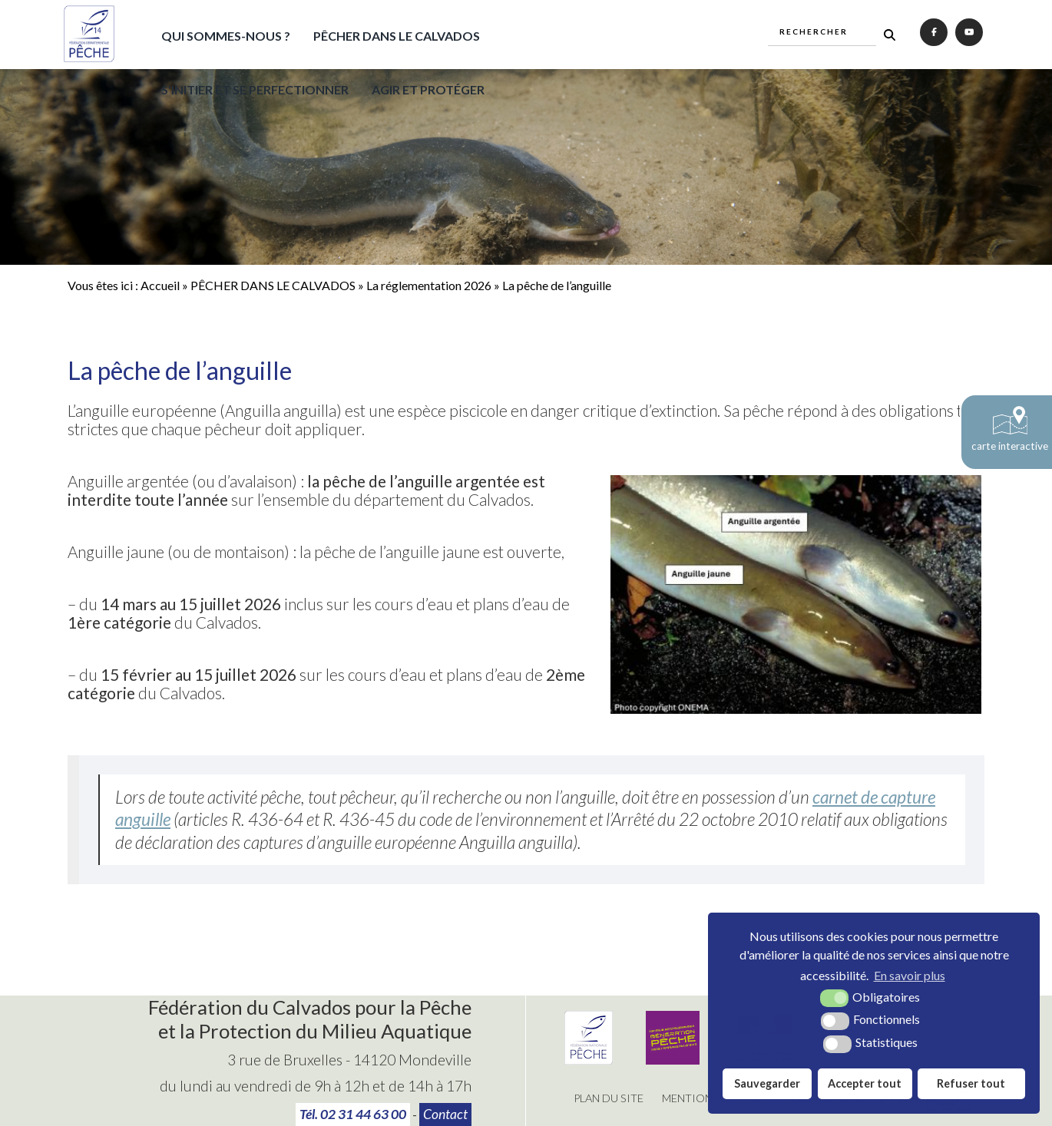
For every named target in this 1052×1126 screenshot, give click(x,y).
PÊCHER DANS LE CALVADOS (396, 35)
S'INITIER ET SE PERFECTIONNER (255, 89)
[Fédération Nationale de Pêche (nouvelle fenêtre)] (588, 1059)
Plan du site (608, 1098)
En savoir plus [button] (909, 975)
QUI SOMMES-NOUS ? (225, 35)
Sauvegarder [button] (767, 1083)
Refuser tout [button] (971, 1083)
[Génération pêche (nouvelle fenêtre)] (673, 1059)
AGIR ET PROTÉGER (428, 89)
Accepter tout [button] (864, 1083)
